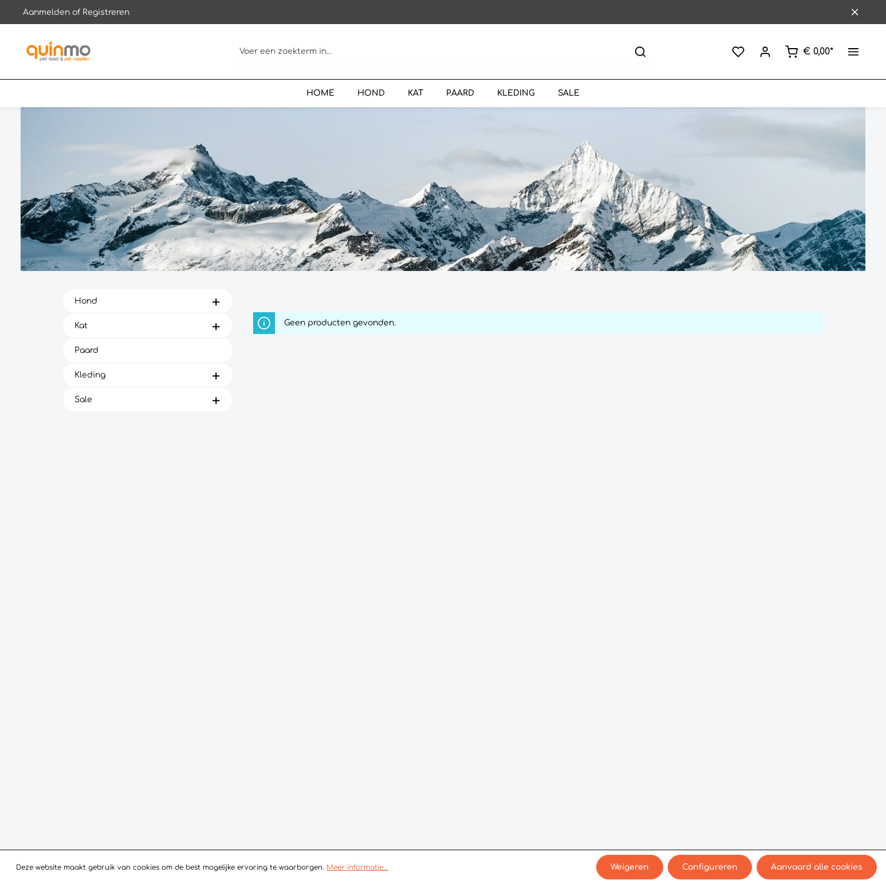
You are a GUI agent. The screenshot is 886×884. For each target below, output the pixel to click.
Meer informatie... (357, 867)
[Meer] (853, 52)
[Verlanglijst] (738, 52)
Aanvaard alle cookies (817, 867)
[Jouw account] (765, 52)
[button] (216, 301)
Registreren (105, 12)
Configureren (710, 867)
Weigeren (630, 867)
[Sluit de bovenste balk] (854, 12)
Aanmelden (46, 12)
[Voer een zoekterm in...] (430, 52)
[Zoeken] (640, 52)
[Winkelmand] (808, 52)
